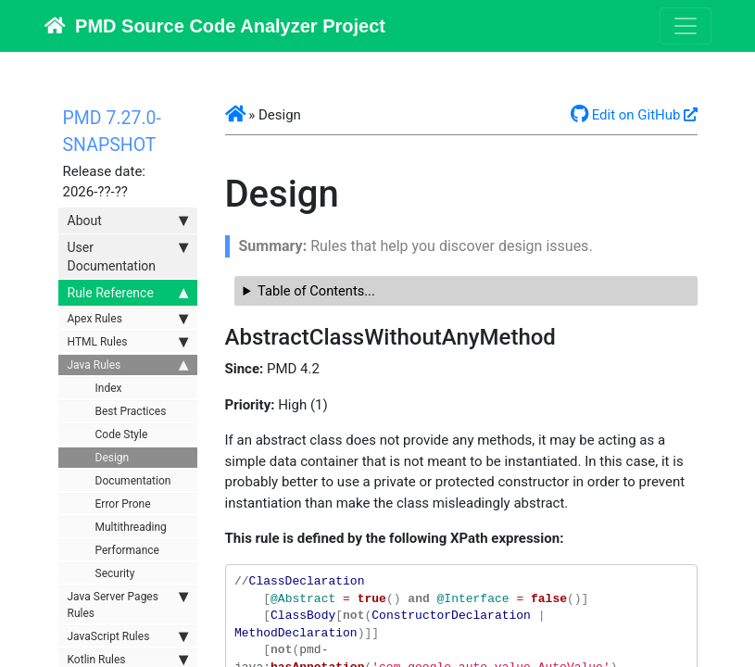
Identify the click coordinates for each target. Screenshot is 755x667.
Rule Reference (128, 292)
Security (115, 573)
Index (108, 388)
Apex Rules (128, 318)
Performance (127, 550)
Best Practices (131, 411)
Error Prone (123, 503)
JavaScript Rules (128, 636)
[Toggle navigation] (685, 25)
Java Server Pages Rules (128, 604)
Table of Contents (311, 291)
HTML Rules (128, 342)
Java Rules (128, 365)
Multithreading (131, 527)
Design (112, 457)
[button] (235, 115)
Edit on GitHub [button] (626, 115)
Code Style (121, 434)
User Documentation (128, 255)
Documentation (133, 480)
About (128, 220)
